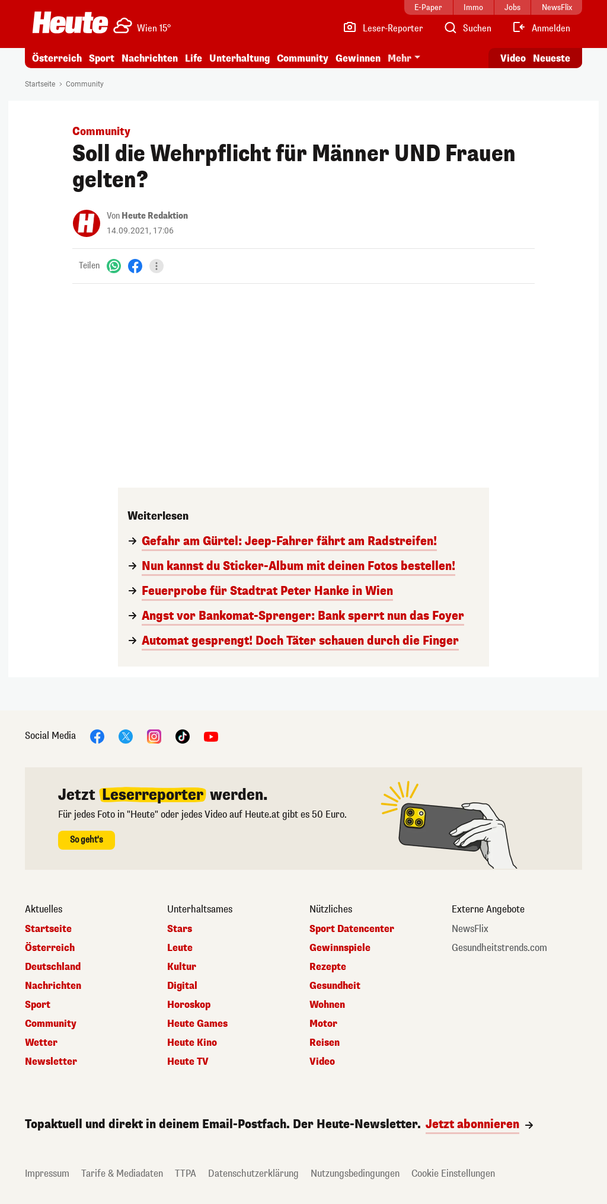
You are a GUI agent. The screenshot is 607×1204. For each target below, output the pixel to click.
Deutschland (53, 967)
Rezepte (327, 967)
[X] (126, 735)
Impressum (47, 1173)
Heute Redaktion (155, 216)
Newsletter (51, 1062)
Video (322, 1062)
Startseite (40, 84)
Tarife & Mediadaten (122, 1173)
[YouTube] (211, 735)
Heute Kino (192, 1043)
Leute (180, 948)
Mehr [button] (399, 58)
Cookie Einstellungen (453, 1173)
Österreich (57, 58)
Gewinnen (358, 58)
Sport (101, 58)
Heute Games (197, 1024)
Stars (179, 929)
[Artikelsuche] (467, 28)
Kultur (181, 967)
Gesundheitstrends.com (499, 948)
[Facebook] (135, 265)
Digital (182, 986)
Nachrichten (150, 58)
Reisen (324, 1043)
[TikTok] (182, 735)
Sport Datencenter (351, 929)
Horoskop (188, 1005)
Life (193, 58)
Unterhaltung (239, 58)
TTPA (185, 1173)
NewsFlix (470, 929)
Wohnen (327, 1005)
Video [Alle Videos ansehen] (513, 58)
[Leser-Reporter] (383, 28)
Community (302, 58)
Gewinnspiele (339, 948)
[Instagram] (154, 735)
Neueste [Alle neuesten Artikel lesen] (551, 58)
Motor (323, 1024)
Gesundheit (334, 986)
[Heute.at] (70, 22)
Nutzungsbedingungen (355, 1173)
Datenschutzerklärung (253, 1173)
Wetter (41, 1043)
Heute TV (188, 1062)
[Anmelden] (541, 28)
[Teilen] (156, 266)
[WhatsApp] (114, 265)
